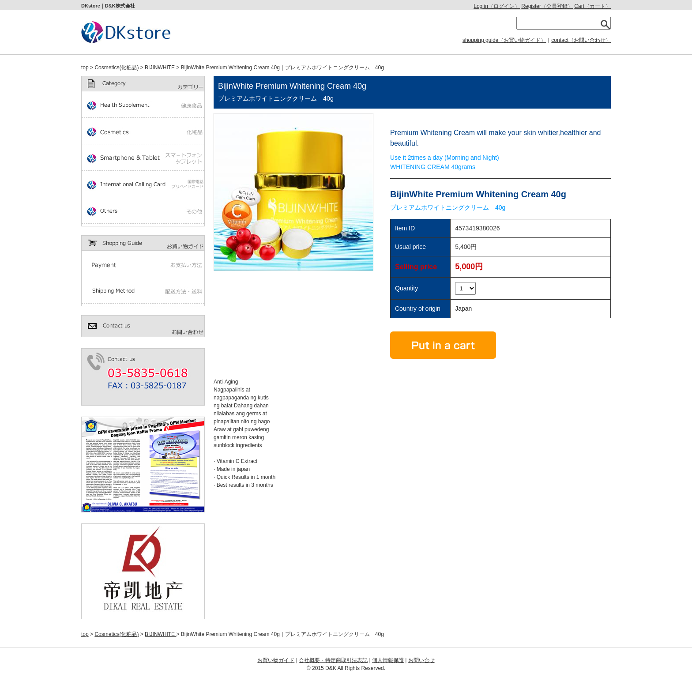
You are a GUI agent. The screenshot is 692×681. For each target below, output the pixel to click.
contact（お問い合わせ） (581, 40)
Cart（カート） (592, 6)
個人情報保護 (388, 660)
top (85, 67)
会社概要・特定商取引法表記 (333, 660)
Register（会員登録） (547, 6)
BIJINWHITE (160, 67)
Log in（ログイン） (497, 6)
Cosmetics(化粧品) (116, 67)
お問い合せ (421, 660)
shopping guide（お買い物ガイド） (504, 40)
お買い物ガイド (275, 660)
